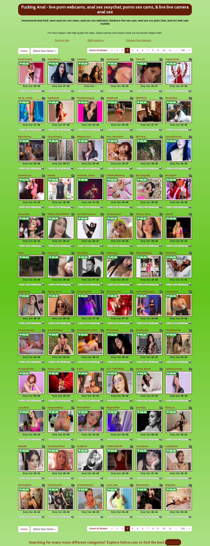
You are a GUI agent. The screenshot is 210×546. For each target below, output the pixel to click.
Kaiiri (21, 239)
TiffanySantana (144, 239)
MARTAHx (141, 95)
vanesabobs (142, 420)
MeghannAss (84, 131)
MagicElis (170, 456)
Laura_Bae (112, 456)
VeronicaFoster (26, 348)
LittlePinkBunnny (115, 167)
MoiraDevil (171, 167)
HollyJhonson (55, 456)
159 (183, 50)
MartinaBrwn (25, 456)
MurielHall (82, 239)
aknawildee (24, 203)
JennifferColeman (86, 203)
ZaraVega (141, 384)
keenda (51, 167)
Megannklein (113, 384)
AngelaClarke (172, 59)
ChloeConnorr (113, 275)
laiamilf (169, 203)
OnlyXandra (142, 312)
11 (170, 50)
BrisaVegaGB (143, 167)
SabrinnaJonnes (173, 348)
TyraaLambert (113, 203)
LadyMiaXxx (171, 420)
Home (24, 50)
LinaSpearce (171, 275)
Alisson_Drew (143, 203)
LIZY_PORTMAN (114, 348)
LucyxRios (23, 384)
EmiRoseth (53, 95)
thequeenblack (55, 384)
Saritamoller (112, 59)
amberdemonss (85, 456)
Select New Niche (44, 50)
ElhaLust (170, 384)
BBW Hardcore (95, 40)
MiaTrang (141, 131)
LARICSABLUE (114, 420)
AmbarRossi (54, 59)
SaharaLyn (112, 239)
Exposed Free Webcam (138, 40)
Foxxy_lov (53, 239)
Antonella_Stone (85, 167)
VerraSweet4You (56, 420)
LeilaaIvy (81, 59)
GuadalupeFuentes (87, 312)
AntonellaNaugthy (145, 275)
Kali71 (80, 348)
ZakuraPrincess (173, 131)
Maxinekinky (142, 456)
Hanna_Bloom (143, 348)
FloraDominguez (85, 95)
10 (163, 50)
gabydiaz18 (24, 275)
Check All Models (98, 50)
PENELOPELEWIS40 (58, 203)
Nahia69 (22, 420)
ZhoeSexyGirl (84, 275)
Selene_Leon (54, 348)
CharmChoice (55, 131)
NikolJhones (24, 131)
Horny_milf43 (25, 95)
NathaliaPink (83, 384)
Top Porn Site (62, 40)
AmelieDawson (173, 312)
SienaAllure (171, 95)
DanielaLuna (24, 167)
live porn (173, 511)
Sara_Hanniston (114, 131)
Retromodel (112, 312)
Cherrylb (140, 59)
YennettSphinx (55, 312)
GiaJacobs (171, 239)
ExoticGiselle (25, 59)
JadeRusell (112, 95)
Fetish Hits (101, 537)
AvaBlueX (82, 420)
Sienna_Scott (55, 275)
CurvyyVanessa (26, 312)
